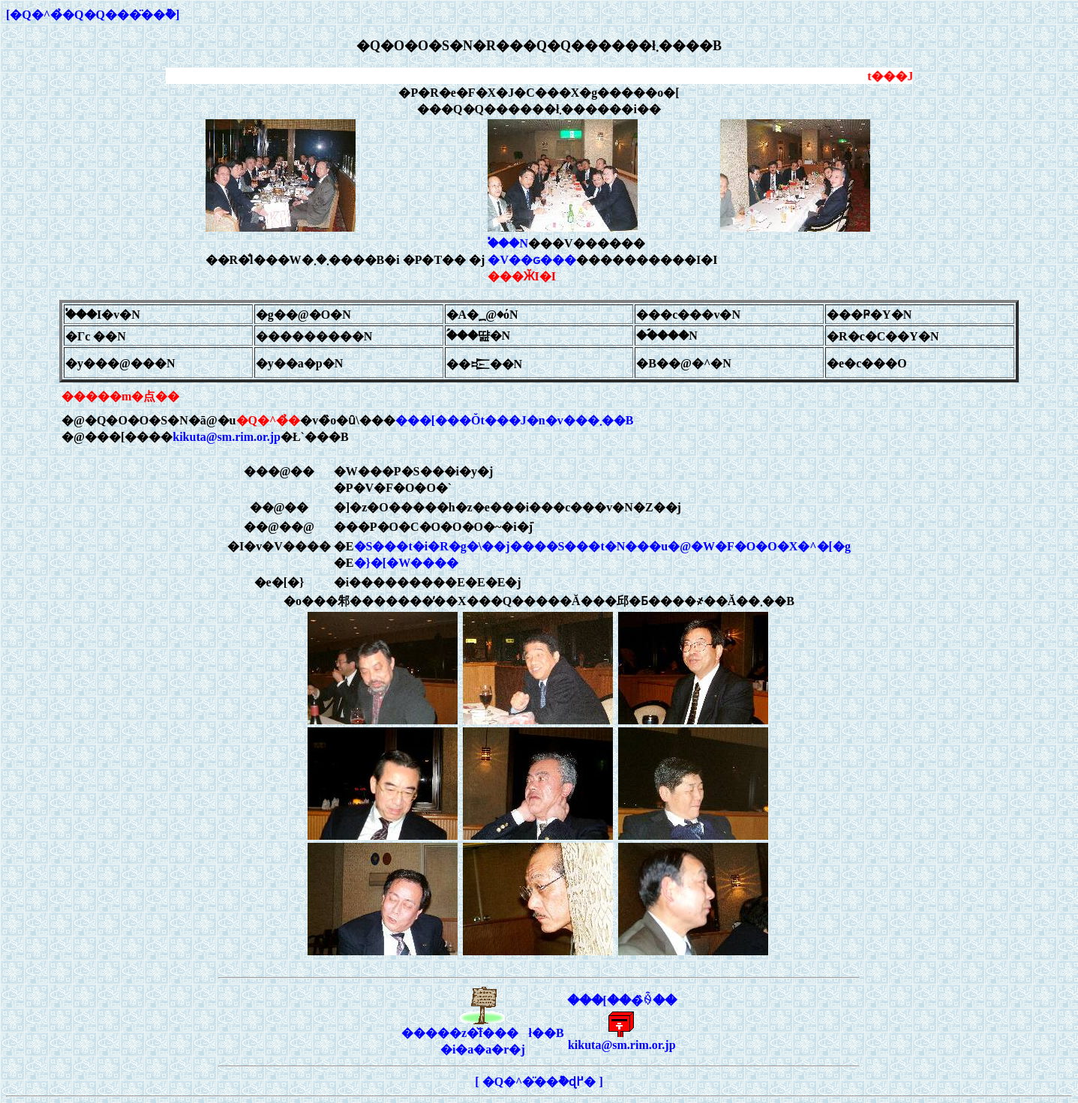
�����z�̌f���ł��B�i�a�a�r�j (482, 1035)
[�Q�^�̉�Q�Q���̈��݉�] (92, 14)
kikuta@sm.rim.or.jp (227, 436)
